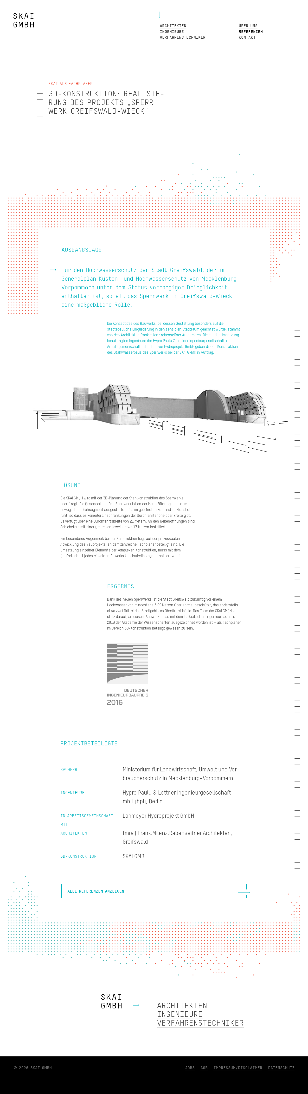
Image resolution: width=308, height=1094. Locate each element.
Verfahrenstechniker (200, 1023)
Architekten (182, 1006)
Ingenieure (180, 1014)
